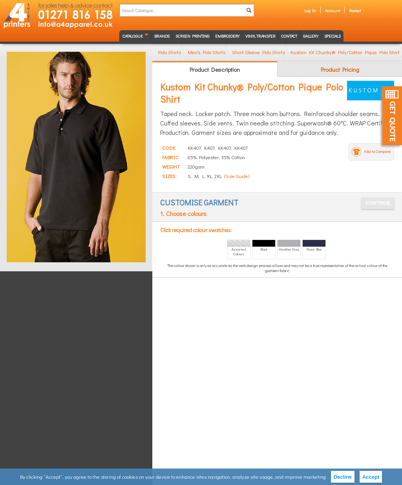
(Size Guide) (236, 176)
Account (332, 10)
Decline (343, 477)
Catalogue (132, 36)
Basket (355, 10)
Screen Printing (192, 36)
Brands (162, 36)
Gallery (310, 36)
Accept (370, 477)
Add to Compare (377, 151)
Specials (332, 36)
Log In (310, 10)
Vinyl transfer (260, 36)
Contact (289, 36)
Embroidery (227, 36)
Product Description (215, 69)
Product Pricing (340, 69)
